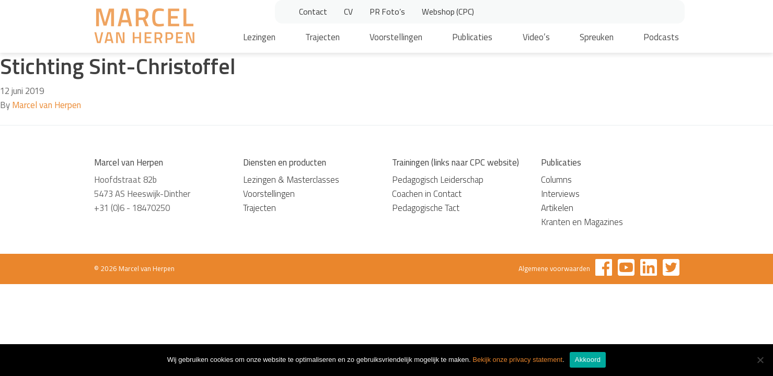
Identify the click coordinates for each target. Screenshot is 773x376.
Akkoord (588, 359)
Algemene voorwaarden (554, 268)
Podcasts (661, 37)
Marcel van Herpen (46, 105)
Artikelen (557, 208)
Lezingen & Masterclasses (291, 179)
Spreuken (597, 37)
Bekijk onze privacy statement (517, 359)
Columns (556, 179)
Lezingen (259, 37)
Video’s (536, 37)
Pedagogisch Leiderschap (437, 179)
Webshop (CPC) (448, 11)
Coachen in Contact (427, 194)
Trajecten (322, 37)
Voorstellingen (396, 37)
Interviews (560, 194)
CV (348, 11)
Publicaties (472, 37)
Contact (313, 11)
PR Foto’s (387, 11)
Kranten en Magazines (582, 222)
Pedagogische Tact (425, 208)
